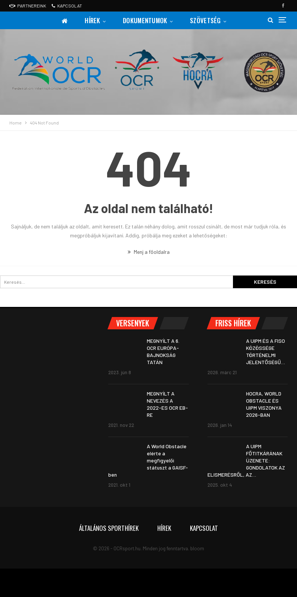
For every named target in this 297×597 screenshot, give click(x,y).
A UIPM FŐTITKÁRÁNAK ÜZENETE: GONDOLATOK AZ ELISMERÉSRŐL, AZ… (246, 460)
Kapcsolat (67, 5)
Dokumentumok (146, 20)
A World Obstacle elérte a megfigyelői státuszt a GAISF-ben (148, 460)
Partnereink (27, 5)
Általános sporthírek (109, 528)
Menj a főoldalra (149, 252)
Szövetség (207, 20)
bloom (197, 548)
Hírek (92, 20)
